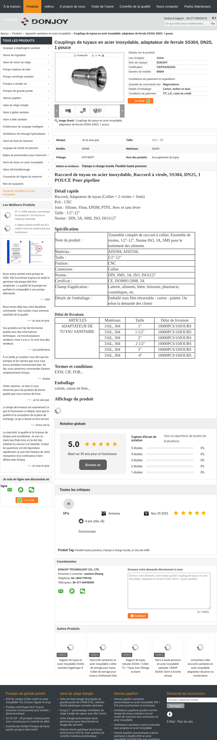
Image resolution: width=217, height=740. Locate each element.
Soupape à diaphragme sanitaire (21, 48)
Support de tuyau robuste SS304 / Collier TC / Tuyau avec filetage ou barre (135, 666)
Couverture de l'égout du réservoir (22, 176)
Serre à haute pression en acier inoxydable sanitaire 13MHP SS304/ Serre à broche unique (168, 668)
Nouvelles (10, 19)
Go (213, 23)
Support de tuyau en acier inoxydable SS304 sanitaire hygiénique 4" (70, 664)
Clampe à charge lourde (116, 550)
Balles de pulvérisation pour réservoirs (25, 155)
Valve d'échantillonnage (16, 169)
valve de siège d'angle (15, 105)
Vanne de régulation (14, 55)
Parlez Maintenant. (197, 6)
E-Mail (171, 721)
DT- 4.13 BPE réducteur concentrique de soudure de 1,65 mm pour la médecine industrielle (32, 215)
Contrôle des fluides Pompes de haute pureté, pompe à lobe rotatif (28, 728)
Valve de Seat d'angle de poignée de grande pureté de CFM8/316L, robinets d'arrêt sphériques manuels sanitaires (82, 702)
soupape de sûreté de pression (20, 148)
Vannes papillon (12, 98)
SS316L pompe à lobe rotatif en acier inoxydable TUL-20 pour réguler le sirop (28, 701)
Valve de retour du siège (17, 62)
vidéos (49, 6)
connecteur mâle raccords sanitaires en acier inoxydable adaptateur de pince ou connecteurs (200, 668)
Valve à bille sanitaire (15, 119)
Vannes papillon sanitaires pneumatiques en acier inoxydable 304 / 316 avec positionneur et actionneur (137, 702)
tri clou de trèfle (141, 550)
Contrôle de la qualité (135, 6)
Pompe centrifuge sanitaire (18, 76)
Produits (32, 6)
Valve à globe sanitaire (16, 112)
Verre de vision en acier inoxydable (23, 162)
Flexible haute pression (88, 550)
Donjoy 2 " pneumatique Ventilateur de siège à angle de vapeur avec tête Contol (83, 712)
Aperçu (4, 33)
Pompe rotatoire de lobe (16, 69)
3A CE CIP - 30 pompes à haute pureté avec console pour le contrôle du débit (27, 720)
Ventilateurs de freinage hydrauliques (24, 133)
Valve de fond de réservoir (18, 140)
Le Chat (142, 101)
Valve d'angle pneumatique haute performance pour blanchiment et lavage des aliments (79, 721)
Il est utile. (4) (94, 521)
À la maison (11, 6)
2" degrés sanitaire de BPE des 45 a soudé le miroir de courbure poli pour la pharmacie (32, 228)
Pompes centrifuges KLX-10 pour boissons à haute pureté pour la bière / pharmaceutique (28, 710)
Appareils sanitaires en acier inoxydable (48, 33)
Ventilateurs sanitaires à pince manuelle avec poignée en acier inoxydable (137, 726)
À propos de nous (72, 6)
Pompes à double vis (15, 83)
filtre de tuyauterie (13, 183)
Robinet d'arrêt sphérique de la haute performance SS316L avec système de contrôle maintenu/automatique (82, 733)
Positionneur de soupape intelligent (23, 126)
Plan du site (185, 721)
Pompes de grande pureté (18, 90)
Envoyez (175, 706)
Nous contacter (167, 6)
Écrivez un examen (93, 466)
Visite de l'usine (102, 6)
